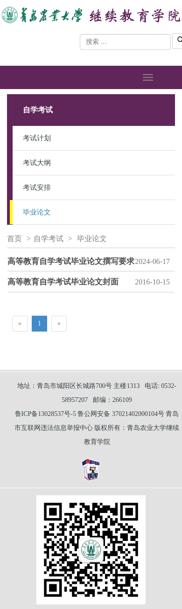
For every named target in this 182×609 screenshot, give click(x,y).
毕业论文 (37, 212)
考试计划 (37, 138)
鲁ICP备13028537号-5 (45, 413)
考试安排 (37, 187)
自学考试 (48, 238)
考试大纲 (37, 162)
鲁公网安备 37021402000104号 (120, 413)
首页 (14, 238)
